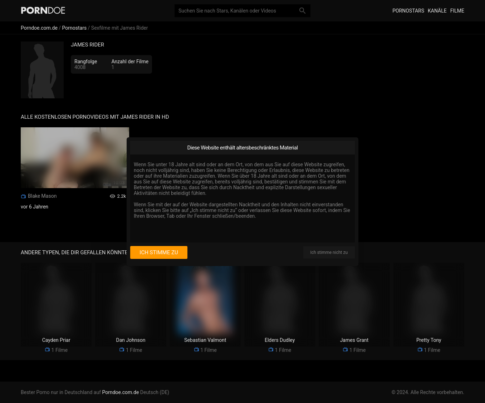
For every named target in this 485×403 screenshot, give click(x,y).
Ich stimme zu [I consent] (158, 252)
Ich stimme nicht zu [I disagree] (329, 252)
